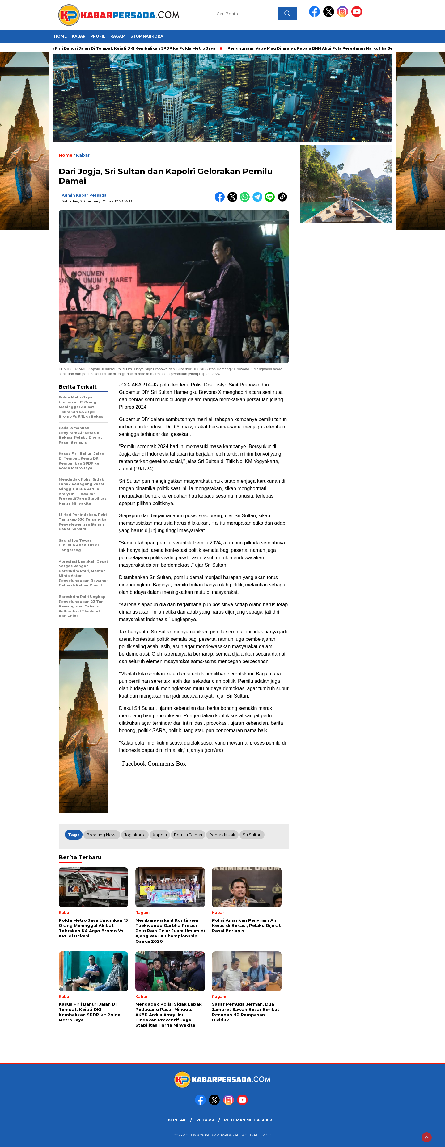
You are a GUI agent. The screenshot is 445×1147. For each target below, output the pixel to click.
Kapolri (160, 834)
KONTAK (177, 1120)
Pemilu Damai (188, 834)
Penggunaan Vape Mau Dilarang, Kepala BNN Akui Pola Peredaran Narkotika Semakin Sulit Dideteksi (334, 48)
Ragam (117, 36)
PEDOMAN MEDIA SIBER (248, 1120)
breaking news (102, 834)
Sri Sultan (252, 834)
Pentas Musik (222, 834)
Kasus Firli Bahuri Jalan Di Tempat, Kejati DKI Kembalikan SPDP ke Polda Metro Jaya (131, 48)
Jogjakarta (135, 834)
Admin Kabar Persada (84, 195)
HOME (60, 36)
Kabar (79, 36)
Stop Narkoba (146, 36)
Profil (97, 36)
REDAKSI (205, 1120)
